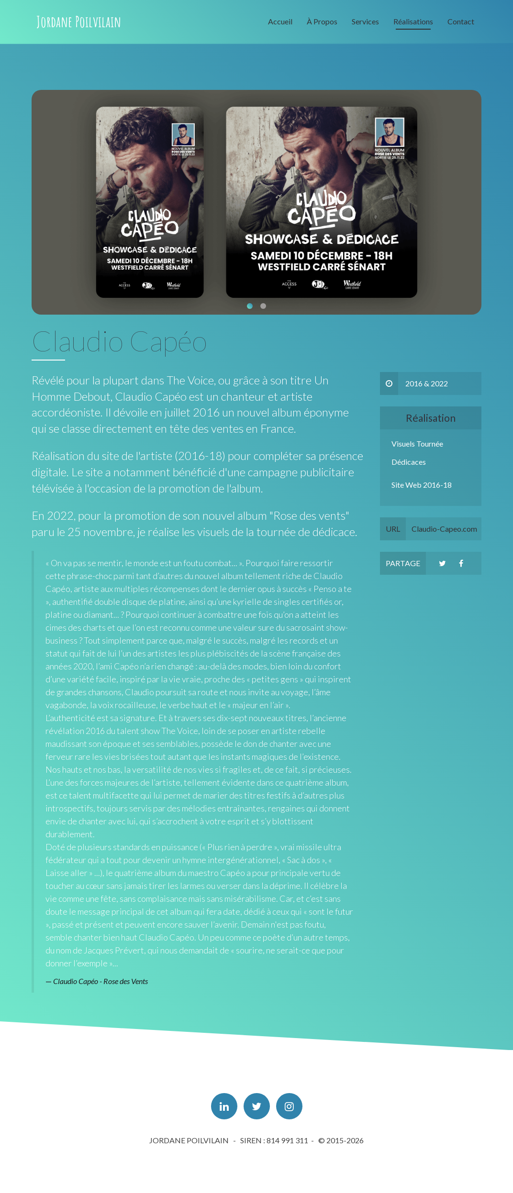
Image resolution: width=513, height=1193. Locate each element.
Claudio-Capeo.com (428, 528)
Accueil (280, 21)
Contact (460, 21)
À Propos (322, 21)
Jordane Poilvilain (78, 21)
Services (365, 21)
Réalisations (413, 21)
